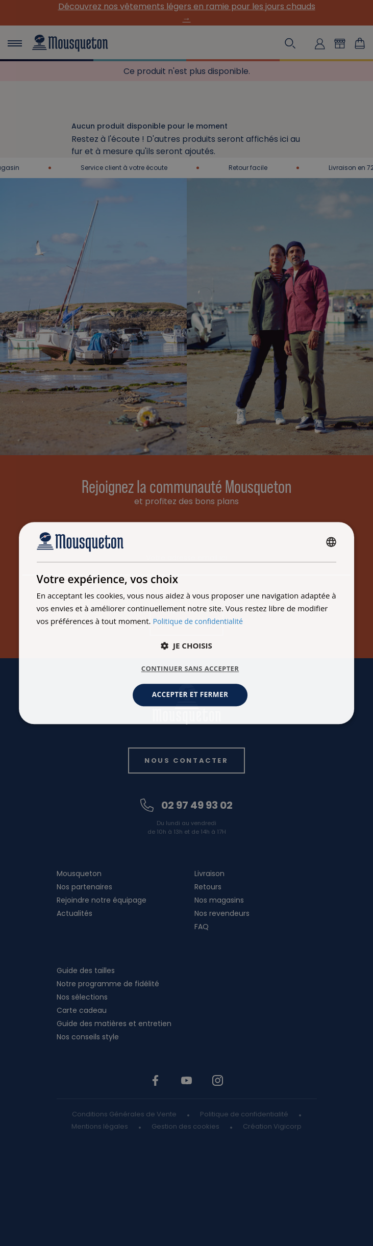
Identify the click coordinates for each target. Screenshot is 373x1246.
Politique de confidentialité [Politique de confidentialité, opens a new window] (200, 620)
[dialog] (187, 622)
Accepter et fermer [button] (190, 695)
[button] (186, 645)
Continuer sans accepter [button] (190, 668)
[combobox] (331, 541)
